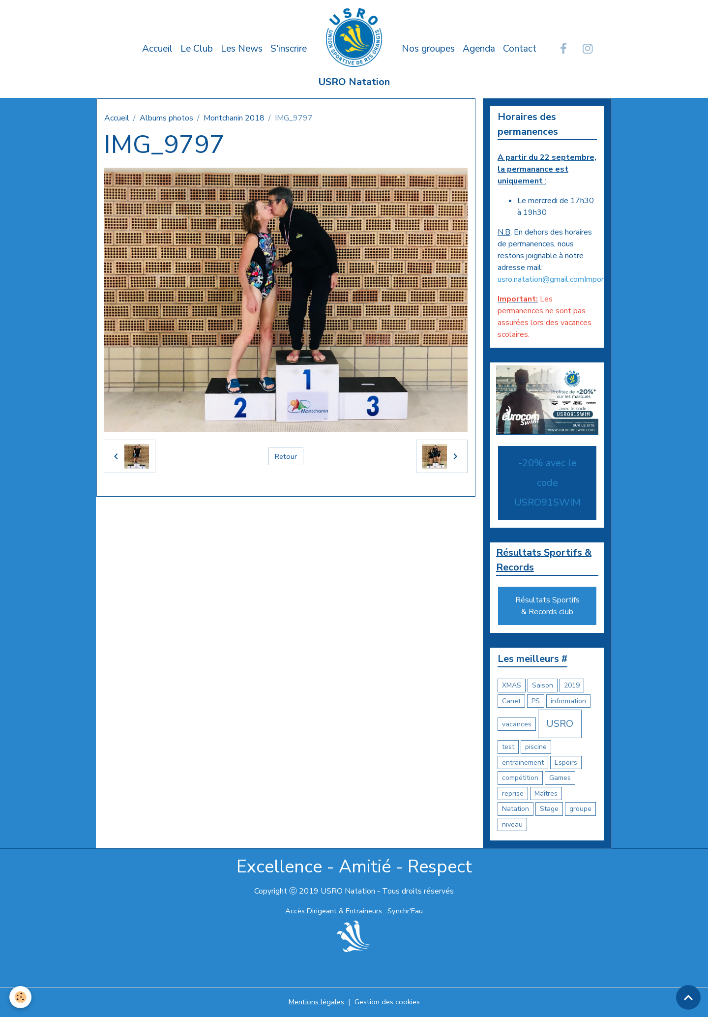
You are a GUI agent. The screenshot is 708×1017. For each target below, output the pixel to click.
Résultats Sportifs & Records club (547, 607)
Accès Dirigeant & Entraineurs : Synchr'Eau (354, 912)
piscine (536, 748)
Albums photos (166, 118)
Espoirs (566, 763)
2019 (572, 686)
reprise (513, 794)
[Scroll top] (688, 997)
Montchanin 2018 (234, 118)
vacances (516, 725)
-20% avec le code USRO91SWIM (547, 482)
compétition (520, 779)
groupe (580, 810)
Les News (242, 48)
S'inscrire (288, 48)
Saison (542, 686)
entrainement (523, 763)
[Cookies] (21, 997)
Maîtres (546, 794)
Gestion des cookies (389, 1003)
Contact (519, 48)
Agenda (479, 48)
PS (535, 702)
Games (560, 779)
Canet (511, 702)
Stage (549, 810)
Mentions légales (314, 1003)
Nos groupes (428, 48)
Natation (515, 810)
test (508, 748)
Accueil (157, 48)
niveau (512, 825)
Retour (286, 456)
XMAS (511, 686)
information (568, 702)
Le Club (196, 48)
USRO (559, 725)
